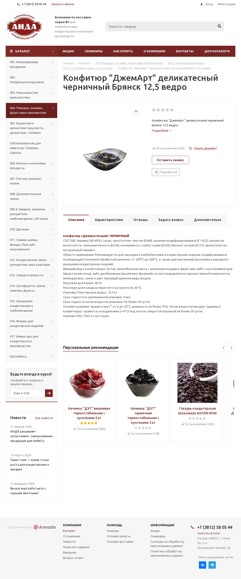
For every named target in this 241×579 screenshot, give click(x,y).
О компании (154, 51)
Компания (72, 525)
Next (231, 348)
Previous (224, 348)
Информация (162, 525)
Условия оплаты (118, 536)
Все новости (44, 418)
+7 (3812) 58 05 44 (33, 4)
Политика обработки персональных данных (167, 553)
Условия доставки (120, 541)
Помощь (114, 525)
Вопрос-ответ (73, 557)
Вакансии (69, 552)
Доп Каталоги (217, 51)
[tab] (162, 130)
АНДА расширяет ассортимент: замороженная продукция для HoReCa (31, 436)
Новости (69, 541)
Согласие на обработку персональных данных (167, 543)
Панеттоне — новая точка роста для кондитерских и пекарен (29, 464)
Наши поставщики (76, 547)
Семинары (93, 51)
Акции (68, 51)
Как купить (123, 51)
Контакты (184, 51)
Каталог (22, 51)
